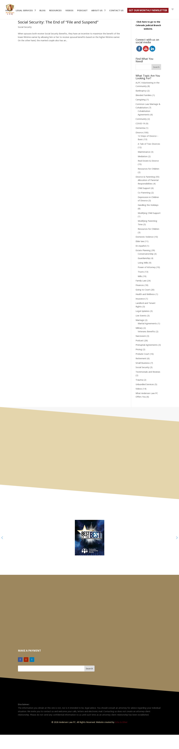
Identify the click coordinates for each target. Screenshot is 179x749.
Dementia (140, 128)
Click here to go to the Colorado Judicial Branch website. (148, 25)
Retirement (141, 358)
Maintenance (144, 151)
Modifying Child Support (149, 213)
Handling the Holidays (148, 205)
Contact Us (116, 10)
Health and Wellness (145, 294)
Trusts (141, 271)
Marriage (140, 320)
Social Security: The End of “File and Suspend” (58, 22)
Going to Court (143, 289)
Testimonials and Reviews (148, 371)
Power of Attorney (147, 267)
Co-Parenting (144, 192)
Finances (140, 285)
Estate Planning (143, 250)
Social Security (25, 27)
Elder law (140, 241)
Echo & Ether (121, 722)
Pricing (139, 349)
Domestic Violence (145, 236)
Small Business (143, 363)
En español (141, 245)
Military (139, 328)
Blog (42, 10)
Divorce (139, 132)
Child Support (144, 188)
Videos (69, 10)
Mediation (142, 156)
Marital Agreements (147, 323)
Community (141, 119)
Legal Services (24, 10)
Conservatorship (145, 253)
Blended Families (144, 95)
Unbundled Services (145, 384)
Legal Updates (142, 311)
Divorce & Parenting (145, 176)
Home (8, 10)
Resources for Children (148, 168)
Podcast (82, 10)
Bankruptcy (141, 90)
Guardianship (144, 258)
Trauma (139, 379)
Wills (140, 276)
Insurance (140, 298)
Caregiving (141, 99)
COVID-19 (140, 123)
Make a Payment (29, 650)
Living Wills (143, 262)
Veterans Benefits (146, 331)
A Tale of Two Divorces (149, 143)
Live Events (141, 315)
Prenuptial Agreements (147, 344)
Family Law (141, 280)
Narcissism (141, 336)
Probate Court (142, 354)
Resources (55, 10)
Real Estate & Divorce (148, 160)
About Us (97, 10)
